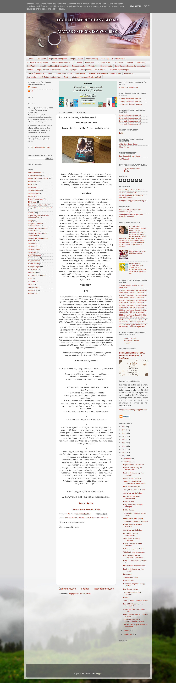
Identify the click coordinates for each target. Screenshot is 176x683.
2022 (124, 440)
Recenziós (95, 517)
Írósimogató (127, 574)
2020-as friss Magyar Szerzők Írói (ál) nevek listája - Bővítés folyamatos (133, 301)
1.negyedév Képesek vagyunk (130, 98)
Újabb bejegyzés (67, 588)
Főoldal (30, 59)
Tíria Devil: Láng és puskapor (134, 552)
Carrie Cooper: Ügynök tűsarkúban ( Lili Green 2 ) (133, 556)
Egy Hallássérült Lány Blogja (40, 147)
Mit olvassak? (100, 70)
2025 (124, 430)
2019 (124, 449)
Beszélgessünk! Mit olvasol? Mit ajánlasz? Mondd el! (131, 216)
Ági (32, 91)
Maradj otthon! (86, 70)
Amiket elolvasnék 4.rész (132, 493)
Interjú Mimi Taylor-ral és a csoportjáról (133, 605)
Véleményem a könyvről (61, 62)
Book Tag (105, 59)
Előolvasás (77, 62)
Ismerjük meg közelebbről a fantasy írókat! (105, 73)
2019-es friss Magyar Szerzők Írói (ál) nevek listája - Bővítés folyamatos (133, 296)
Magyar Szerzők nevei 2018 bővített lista (137, 252)
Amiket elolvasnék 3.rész (132, 530)
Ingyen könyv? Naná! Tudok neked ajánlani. (44, 77)
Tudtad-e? (92, 66)
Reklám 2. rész (128, 581)
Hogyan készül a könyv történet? (40, 208)
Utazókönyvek (33, 287)
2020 (124, 446)
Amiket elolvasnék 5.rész (132, 478)
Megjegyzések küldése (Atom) (79, 594)
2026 (124, 427)
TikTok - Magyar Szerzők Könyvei (131, 190)
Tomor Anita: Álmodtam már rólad (135, 521)
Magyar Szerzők (76, 59)
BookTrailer (31, 66)
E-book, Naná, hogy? (64, 73)
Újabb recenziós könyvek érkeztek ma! (132, 469)
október (127, 631)
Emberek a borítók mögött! (119, 70)
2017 (124, 456)
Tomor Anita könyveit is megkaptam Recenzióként (133, 620)
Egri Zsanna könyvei (130, 589)
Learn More (135, 6)
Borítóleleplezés (104, 62)
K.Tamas (34, 87)
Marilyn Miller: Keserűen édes (134, 566)
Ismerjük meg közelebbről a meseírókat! (130, 66)
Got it (146, 6)
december (128, 458)
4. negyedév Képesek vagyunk (130, 104)
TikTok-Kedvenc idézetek (128, 193)
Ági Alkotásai (124, 159)
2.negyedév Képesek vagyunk (130, 118)
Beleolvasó (141, 62)
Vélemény (104, 517)
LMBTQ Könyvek (34, 255)
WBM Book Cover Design (128, 144)
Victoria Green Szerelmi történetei (132, 593)
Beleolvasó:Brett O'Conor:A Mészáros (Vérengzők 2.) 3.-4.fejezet (132, 355)
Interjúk (30, 70)
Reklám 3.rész (128, 510)
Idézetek (130, 62)
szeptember (128, 634)
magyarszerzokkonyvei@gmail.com (133, 410)
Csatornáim (41, 59)
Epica (121, 133)
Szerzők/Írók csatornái (35, 73)
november (128, 462)
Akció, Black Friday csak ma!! (134, 490)
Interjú (30, 221)
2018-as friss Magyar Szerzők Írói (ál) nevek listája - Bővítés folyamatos (133, 291)
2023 (124, 436)
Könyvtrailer (89, 62)
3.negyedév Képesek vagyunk (130, 101)
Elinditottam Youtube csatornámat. (130, 534)
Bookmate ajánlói (78, 66)
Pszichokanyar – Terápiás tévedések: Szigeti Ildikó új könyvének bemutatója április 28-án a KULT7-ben (137, 268)
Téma (50, 73)
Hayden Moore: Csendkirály (133, 465)
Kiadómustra (118, 62)
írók (66, 517)
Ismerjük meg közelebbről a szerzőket (54, 66)
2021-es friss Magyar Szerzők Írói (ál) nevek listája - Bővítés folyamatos (133, 306)
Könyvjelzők (128, 73)
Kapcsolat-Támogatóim (58, 59)
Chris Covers (124, 147)
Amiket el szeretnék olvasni (37, 62)
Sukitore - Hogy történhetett (133, 549)
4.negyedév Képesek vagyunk (130, 124)
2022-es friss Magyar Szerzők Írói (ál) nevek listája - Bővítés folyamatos (133, 311)
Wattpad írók (80, 73)
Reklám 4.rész (128, 501)
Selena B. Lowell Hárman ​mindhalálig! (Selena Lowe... (134, 482)
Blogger (98, 674)
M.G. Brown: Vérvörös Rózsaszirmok (131, 497)
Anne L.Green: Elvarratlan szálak (135, 601)
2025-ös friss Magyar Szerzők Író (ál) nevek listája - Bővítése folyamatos (132, 326)
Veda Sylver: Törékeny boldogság (131, 539)
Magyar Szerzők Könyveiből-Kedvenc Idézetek (131, 340)
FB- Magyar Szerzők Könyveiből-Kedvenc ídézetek (131, 197)
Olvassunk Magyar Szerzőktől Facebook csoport (130, 211)
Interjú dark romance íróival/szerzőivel (86, 77)
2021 (124, 443)
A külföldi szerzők (118, 59)
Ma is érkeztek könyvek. (132, 487)
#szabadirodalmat (34, 173)
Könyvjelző (32, 252)
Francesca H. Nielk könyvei (133, 518)
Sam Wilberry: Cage (130, 577)
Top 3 (66, 77)
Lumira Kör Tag (92, 59)
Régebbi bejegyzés (104, 588)
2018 (124, 452)
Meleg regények (71, 70)
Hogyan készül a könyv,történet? (49, 70)
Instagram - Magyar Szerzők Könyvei (132, 201)
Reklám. (126, 597)
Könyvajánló (73, 517)
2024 (124, 433)
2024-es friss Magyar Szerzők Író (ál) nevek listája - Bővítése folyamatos (132, 321)
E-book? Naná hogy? (36, 199)
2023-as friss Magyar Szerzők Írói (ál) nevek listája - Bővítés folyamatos (133, 316)
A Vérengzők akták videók (128, 87)
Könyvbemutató (106, 66)
